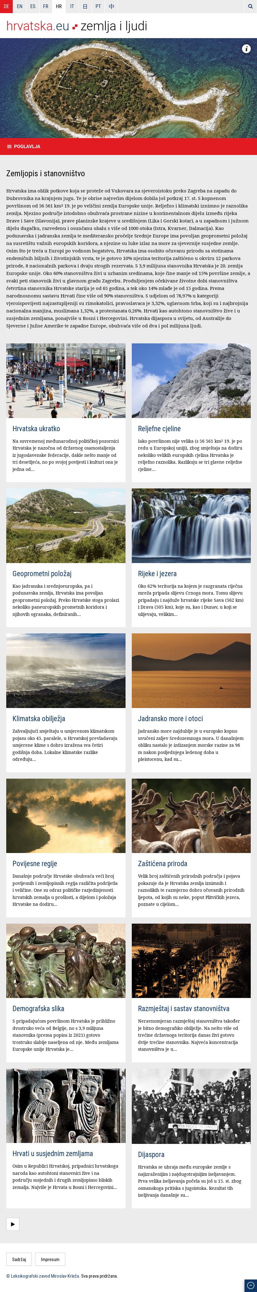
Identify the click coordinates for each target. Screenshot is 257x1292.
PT (98, 6)
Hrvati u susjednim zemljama (52, 1153)
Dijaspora (151, 1154)
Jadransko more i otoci (170, 718)
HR (59, 6)
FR (45, 6)
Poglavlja (27, 146)
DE (6, 6)
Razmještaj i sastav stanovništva (184, 1008)
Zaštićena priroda (162, 863)
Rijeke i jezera (157, 573)
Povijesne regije (34, 863)
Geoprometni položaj (42, 573)
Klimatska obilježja (38, 718)
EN (19, 6)
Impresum (50, 1259)
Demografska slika (38, 1008)
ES (32, 6)
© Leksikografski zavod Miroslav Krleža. (43, 1276)
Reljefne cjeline (159, 428)
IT (72, 6)
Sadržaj (19, 1259)
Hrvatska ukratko (36, 428)
